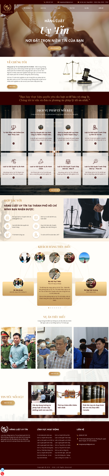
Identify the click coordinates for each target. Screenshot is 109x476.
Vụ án (87, 8)
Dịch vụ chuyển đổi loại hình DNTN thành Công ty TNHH (44, 459)
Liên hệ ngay (54, 49)
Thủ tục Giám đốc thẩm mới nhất (67, 412)
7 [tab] (60, 312)
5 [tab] (56, 312)
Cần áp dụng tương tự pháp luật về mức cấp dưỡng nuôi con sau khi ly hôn (43, 413)
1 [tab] (48, 312)
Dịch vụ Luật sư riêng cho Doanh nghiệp (61, 456)
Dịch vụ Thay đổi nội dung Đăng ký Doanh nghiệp (45, 454)
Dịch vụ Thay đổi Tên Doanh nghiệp (62, 454)
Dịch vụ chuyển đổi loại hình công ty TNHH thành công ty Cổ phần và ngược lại (45, 444)
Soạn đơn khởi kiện (42, 464)
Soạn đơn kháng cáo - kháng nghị (62, 461)
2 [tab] (50, 312)
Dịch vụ (43, 8)
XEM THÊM (13, 88)
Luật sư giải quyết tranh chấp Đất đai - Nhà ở (44, 449)
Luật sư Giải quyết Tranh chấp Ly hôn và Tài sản (63, 444)
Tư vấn (57, 8)
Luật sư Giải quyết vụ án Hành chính (63, 446)
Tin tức (72, 8)
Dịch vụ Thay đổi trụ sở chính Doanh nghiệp (62, 451)
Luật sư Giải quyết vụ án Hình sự (45, 446)
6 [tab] (58, 312)
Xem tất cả (54, 192)
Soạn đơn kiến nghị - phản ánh (63, 459)
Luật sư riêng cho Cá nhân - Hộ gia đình (63, 464)
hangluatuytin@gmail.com (66, 2)
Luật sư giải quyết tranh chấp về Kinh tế (45, 451)
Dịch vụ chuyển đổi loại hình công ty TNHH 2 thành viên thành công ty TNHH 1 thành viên (62, 441)
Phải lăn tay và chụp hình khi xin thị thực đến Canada (92, 413)
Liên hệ (101, 8)
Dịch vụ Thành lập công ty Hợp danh (45, 456)
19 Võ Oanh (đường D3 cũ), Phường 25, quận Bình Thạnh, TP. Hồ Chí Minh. (92, 446)
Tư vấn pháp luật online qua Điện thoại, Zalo (44, 441)
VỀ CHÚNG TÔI (28, 8)
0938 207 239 (49, 2)
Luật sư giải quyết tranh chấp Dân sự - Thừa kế (62, 449)
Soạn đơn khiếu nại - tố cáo (44, 461)
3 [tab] (52, 312)
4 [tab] (54, 312)
